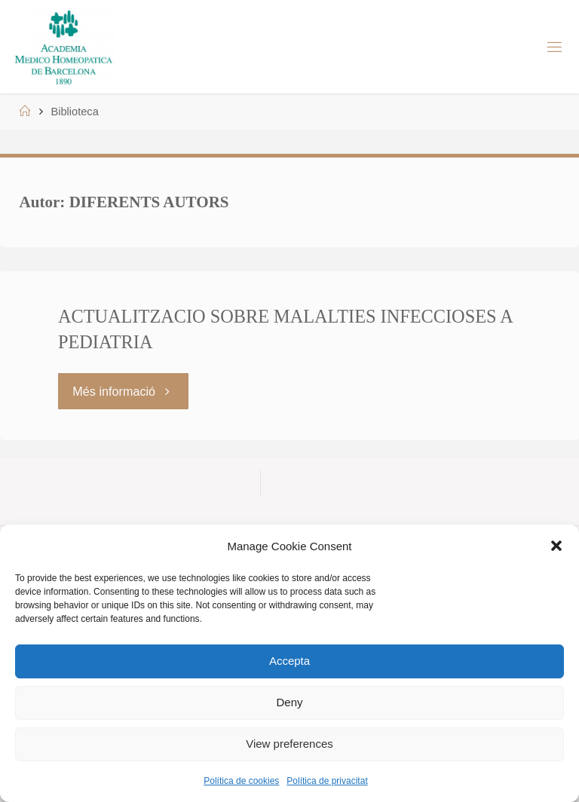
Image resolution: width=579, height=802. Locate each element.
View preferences (289, 743)
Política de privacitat (326, 781)
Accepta (289, 660)
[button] (556, 545)
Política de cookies (241, 781)
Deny (289, 702)
